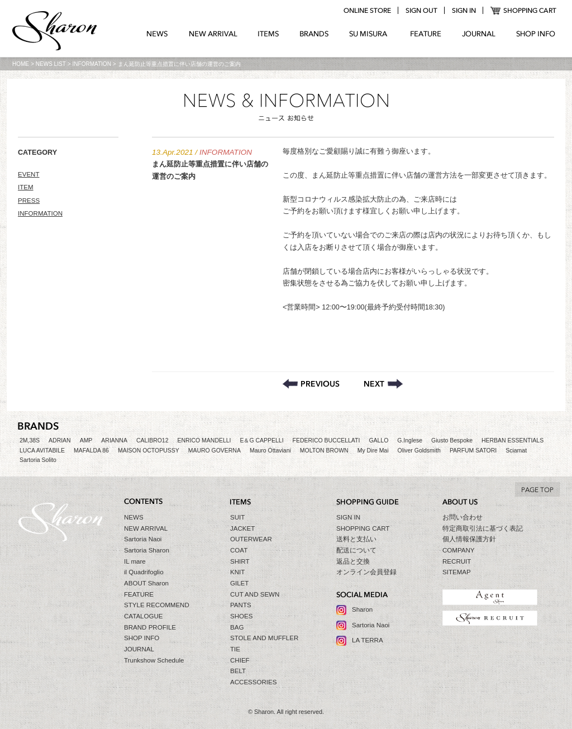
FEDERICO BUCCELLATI (326, 440)
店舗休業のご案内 (311, 384)
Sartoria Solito (38, 460)
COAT (238, 550)
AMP (86, 440)
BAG (237, 627)
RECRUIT (456, 561)
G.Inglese (409, 440)
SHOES (241, 616)
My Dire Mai (373, 450)
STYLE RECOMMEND (156, 605)
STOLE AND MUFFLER (264, 638)
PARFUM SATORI (473, 450)
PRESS (29, 200)
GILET (239, 583)
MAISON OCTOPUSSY (148, 450)
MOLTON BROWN (324, 450)
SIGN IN (348, 517)
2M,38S (30, 440)
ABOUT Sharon (146, 583)
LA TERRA (367, 640)
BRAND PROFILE (150, 627)
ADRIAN (60, 440)
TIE (235, 649)
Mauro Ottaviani (270, 450)
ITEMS (268, 34)
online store (367, 10)
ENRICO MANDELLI (204, 440)
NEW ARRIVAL (213, 34)
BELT (238, 671)
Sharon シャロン (54, 32)
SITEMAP (456, 572)
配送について (356, 550)
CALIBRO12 (152, 440)
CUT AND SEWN (254, 594)
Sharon (362, 609)
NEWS (157, 34)
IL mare (135, 561)
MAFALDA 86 (91, 450)
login (463, 10)
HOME (20, 64)
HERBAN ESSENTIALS (513, 440)
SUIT (237, 517)
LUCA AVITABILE (42, 450)
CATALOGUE (143, 616)
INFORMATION (92, 64)
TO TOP (537, 489)
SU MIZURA (369, 34)
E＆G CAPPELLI (261, 440)
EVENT (29, 174)
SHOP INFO (536, 34)
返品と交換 (353, 561)
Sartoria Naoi (142, 539)
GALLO (378, 440)
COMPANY (458, 550)
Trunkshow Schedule (154, 660)
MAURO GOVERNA (214, 450)
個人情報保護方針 (469, 539)
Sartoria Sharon (146, 550)
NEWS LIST (51, 64)
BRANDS (314, 34)
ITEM (26, 187)
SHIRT (239, 561)
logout (421, 10)
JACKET (242, 528)
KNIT (237, 572)
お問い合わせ (462, 517)
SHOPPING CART (524, 10)
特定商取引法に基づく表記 (482, 528)
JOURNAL (478, 34)
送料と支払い (356, 539)
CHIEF (240, 660)
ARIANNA (114, 440)
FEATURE (426, 34)
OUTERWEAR (251, 539)
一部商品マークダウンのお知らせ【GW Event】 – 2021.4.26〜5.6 (383, 384)
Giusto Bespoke (452, 440)
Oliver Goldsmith (419, 450)
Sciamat (516, 450)
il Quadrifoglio (144, 572)
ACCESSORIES (253, 682)
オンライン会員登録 (366, 572)
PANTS (240, 605)
